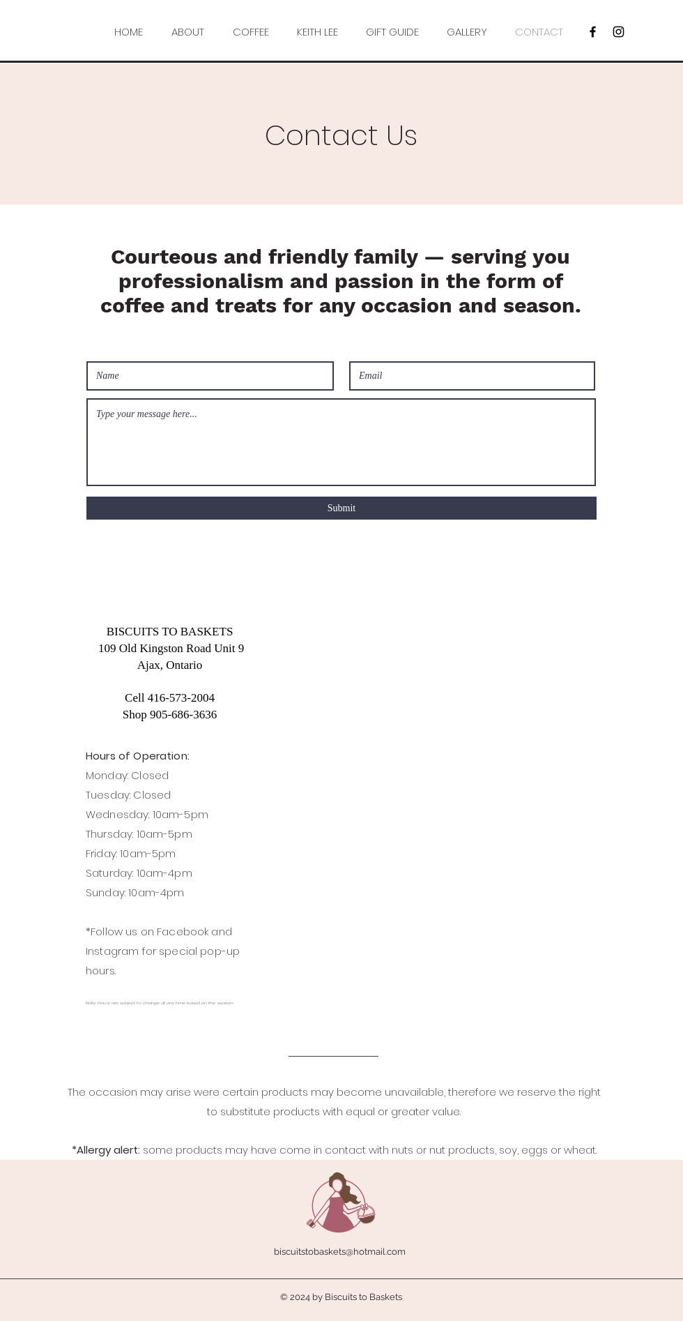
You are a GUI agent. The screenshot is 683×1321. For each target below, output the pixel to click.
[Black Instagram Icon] (618, 31)
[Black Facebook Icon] (592, 31)
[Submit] (341, 508)
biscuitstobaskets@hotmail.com (340, 1251)
